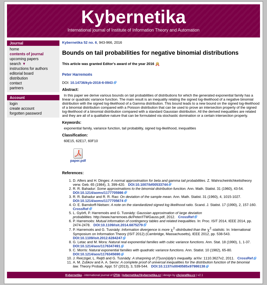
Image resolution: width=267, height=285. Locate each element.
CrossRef (80, 209)
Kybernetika (73, 275)
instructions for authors (29, 68)
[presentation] (172, 230)
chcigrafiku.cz (185, 275)
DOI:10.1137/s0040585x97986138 (178, 266)
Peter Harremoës (77, 74)
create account (22, 108)
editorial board (22, 73)
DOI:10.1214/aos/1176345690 (96, 254)
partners (16, 88)
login (14, 103)
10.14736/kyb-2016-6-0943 (91, 83)
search (15, 63)
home (14, 49)
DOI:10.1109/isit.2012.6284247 (97, 238)
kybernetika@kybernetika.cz (141, 275)
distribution (19, 78)
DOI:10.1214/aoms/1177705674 (98, 201)
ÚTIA (116, 275)
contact (16, 83)
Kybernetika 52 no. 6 (79, 42)
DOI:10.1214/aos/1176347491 (96, 246)
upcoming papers (24, 59)
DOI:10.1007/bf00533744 (148, 185)
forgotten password (26, 113)
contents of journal (27, 54)
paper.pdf (78, 161)
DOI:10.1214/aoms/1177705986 (98, 193)
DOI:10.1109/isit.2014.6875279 (118, 225)
